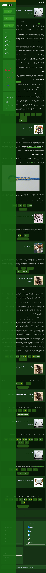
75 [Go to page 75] (24, 515)
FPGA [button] (34, 114)
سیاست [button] (34, 469)
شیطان (11, 77)
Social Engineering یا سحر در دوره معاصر (20, 278)
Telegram (30, 535)
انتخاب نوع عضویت (8, 11)
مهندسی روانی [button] (23, 356)
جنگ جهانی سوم (10, 75)
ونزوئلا (13, 74)
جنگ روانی (7, 64)
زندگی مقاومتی (10, 64)
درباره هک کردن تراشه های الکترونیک (22, 10)
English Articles (11, 25)
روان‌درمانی (5, 72)
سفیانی (10, 67)
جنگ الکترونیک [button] (23, 117)
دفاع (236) (7, 36)
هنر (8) (7, 52)
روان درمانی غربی (28, 246)
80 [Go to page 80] (38, 515)
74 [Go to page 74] (21, 515)
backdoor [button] (39, 114)
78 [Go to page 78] (32, 515)
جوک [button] (24, 411)
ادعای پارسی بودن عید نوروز (25, 480)
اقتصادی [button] (22, 469)
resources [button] (19, 439)
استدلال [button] (19, 411)
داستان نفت (29, 453)
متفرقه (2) (7, 53)
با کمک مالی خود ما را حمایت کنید (9, 18)
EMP (8, 82)
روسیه (8, 85)
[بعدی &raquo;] (43, 515)
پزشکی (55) (7, 49)
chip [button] (22, 114)
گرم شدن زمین (13, 72)
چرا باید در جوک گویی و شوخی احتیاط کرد (20, 394)
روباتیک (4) (9, 43)
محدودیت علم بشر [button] (18, 383)
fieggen (35, 146)
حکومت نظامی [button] (20, 442)
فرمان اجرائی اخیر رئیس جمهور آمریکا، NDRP (19, 421)
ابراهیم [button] (29, 499)
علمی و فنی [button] (27, 383)
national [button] (31, 439)
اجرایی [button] (26, 442)
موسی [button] (23, 502)
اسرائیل (10, 77)
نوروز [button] (39, 499)
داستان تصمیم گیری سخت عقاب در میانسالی (19, 216)
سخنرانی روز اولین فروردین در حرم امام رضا (38, 466)
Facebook (30, 527)
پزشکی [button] (23, 268)
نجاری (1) (7, 44)
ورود (4, 11)
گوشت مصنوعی (8, 108)
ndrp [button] (37, 439)
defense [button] (25, 439)
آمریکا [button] (40, 439)
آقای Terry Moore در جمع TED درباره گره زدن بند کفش (34, 147)
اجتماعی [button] (26, 235)
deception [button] (17, 356)
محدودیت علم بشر (9, 87)
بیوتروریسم (8, 67)
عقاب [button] (19, 235)
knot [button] (20, 205)
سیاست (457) (8, 37)
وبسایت (32, 162)
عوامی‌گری (7, 82)
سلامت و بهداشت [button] (29, 268)
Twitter (29, 531)
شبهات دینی (7, 77)
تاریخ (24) (7, 51)
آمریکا (7, 70)
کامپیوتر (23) (9, 41)
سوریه (7, 72)
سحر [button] (28, 356)
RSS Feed (30, 542)
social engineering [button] (37, 356)
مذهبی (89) (7, 45)
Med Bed (7, 102)
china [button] (18, 114)
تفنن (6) (7, 55)
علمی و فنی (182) (8, 40)
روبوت (13, 64)
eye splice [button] (30, 205)
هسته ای (6, 80)
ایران (13, 77)
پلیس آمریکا (6, 74)
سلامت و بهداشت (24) (9, 48)
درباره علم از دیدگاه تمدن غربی (24, 366)
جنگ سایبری (10, 72)
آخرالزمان (11, 85)
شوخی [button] (34, 411)
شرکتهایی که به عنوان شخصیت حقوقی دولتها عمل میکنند (10, 105)
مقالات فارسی (6, 25)
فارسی (4, 5)
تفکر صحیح (11, 82)
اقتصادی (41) (8, 47)
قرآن (5, 64)
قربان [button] (34, 499)
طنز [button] (28, 411)
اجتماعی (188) (8, 35)
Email (29, 539)
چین (11, 80)
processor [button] (28, 114)
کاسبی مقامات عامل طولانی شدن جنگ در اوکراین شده (9, 98)
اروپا (11, 67)
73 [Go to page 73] (18, 515)
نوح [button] (24, 499)
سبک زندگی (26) (8, 39)
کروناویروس (12, 69)
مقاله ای (39, 23)
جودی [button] (20, 499)
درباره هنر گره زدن (28, 127)
